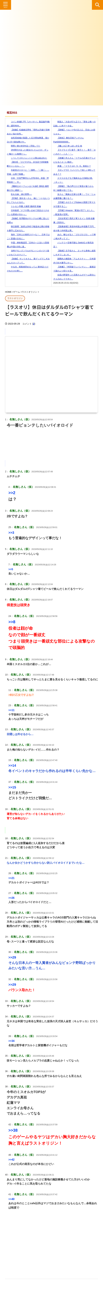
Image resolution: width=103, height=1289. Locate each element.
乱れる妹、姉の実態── (19, 194)
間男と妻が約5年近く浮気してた (23, 146)
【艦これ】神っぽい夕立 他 (67, 146)
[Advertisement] (51, 1243)
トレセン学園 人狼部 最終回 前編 (24, 206)
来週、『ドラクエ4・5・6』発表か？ (72, 166)
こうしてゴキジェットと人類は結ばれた (27, 158)
